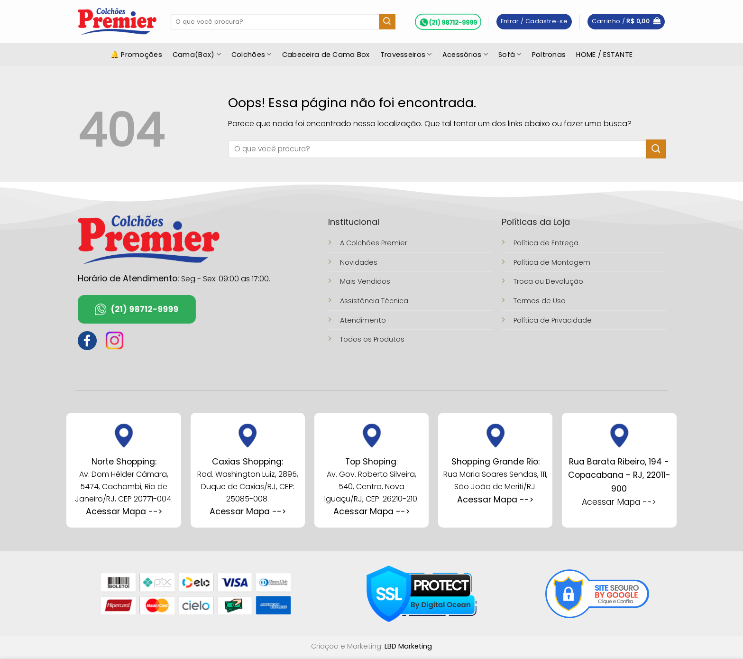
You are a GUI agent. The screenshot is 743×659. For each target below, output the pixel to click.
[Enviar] (387, 22)
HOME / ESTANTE (604, 54)
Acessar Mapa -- (246, 511)
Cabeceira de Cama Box (326, 54)
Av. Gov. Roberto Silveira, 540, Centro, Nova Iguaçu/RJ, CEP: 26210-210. (371, 486)
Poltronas (549, 54)
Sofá (510, 54)
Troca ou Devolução (548, 281)
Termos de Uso (540, 301)
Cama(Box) (197, 54)
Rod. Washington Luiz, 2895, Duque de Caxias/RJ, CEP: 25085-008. (247, 486)
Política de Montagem (552, 262)
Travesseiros (406, 54)
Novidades (358, 262)
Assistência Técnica (374, 301)
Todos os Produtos (372, 339)
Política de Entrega (546, 243)
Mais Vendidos (365, 281)
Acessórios (465, 54)
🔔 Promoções (136, 54)
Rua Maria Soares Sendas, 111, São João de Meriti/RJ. (495, 474)
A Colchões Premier (373, 243)
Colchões (251, 54)
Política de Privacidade (553, 320)
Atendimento (363, 320)
